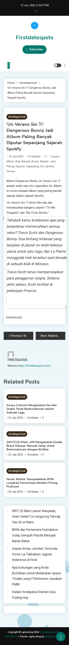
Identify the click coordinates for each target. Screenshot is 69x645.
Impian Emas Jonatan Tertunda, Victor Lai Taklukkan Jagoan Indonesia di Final (35, 554)
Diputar (44, 161)
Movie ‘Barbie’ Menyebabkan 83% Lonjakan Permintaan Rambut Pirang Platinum (31, 482)
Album (10, 161)
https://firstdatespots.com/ (34, 365)
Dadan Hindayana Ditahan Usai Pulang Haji (34, 594)
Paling (10, 166)
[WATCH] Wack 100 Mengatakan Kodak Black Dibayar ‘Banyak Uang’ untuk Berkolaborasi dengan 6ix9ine (34, 445)
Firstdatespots (34, 37)
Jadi (53, 161)
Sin (42, 166)
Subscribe (34, 49)
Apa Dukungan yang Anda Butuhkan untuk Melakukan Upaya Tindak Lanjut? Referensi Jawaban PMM (37, 575)
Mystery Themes (54, 636)
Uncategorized (16, 116)
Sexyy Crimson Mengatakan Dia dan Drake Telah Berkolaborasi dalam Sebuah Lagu (31, 408)
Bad (17, 161)
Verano (10, 171)
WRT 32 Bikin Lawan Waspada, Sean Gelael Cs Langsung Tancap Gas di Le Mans (36, 516)
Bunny (35, 161)
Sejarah (20, 166)
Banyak (26, 161)
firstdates (34, 156)
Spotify (49, 166)
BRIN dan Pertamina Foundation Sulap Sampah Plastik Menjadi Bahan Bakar (35, 535)
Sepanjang (32, 166)
